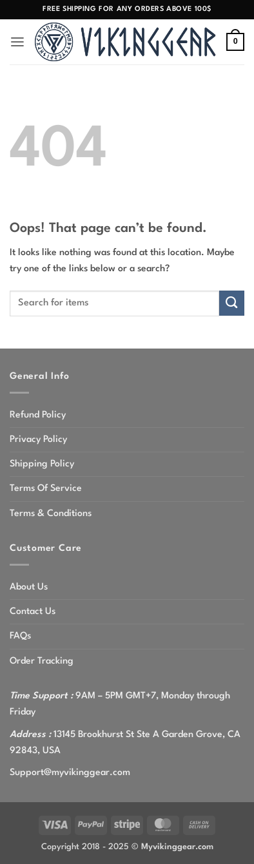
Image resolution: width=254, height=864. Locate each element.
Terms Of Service (46, 488)
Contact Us (32, 611)
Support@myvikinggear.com (70, 772)
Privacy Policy (38, 439)
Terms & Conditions (51, 513)
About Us (29, 586)
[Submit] (231, 303)
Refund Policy (38, 414)
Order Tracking (41, 661)
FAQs (20, 635)
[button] (17, 42)
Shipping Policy (42, 463)
